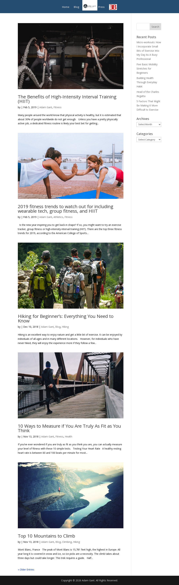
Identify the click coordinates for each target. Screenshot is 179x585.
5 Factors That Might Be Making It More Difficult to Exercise (148, 105)
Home (65, 7)
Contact (89, 7)
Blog (76, 7)
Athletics (58, 217)
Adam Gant (45, 107)
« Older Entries (26, 569)
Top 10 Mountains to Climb (46, 536)
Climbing (67, 542)
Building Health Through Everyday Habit (147, 82)
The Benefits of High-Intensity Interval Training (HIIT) (67, 98)
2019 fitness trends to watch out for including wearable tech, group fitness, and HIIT (65, 208)
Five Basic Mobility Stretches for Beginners (147, 68)
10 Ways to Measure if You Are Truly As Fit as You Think (69, 428)
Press (101, 7)
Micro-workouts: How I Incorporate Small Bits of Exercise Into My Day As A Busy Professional (149, 51)
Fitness (57, 107)
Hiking (65, 326)
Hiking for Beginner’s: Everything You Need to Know (65, 318)
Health (68, 436)
